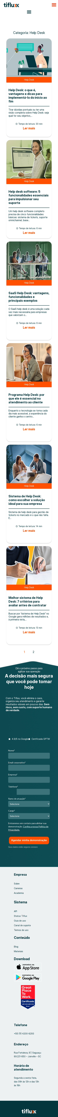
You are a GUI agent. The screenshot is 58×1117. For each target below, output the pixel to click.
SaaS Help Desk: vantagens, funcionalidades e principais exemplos (29, 296)
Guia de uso (20, 920)
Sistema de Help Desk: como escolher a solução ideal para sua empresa (27, 500)
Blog (16, 946)
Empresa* (12, 774)
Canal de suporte (22, 925)
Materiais (18, 951)
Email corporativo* (17, 762)
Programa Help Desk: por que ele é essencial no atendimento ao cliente (26, 398)
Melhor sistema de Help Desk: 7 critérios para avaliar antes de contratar (27, 601)
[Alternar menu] (29, 12)
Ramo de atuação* (17, 798)
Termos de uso (21, 930)
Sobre (16, 883)
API (15, 911)
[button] (29, 4)
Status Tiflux (20, 916)
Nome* (11, 750)
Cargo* (11, 810)
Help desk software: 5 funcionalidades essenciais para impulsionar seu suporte (29, 197)
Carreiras (18, 888)
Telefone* (13, 786)
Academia (19, 893)
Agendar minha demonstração (29, 840)
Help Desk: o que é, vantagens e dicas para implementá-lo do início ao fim (28, 95)
